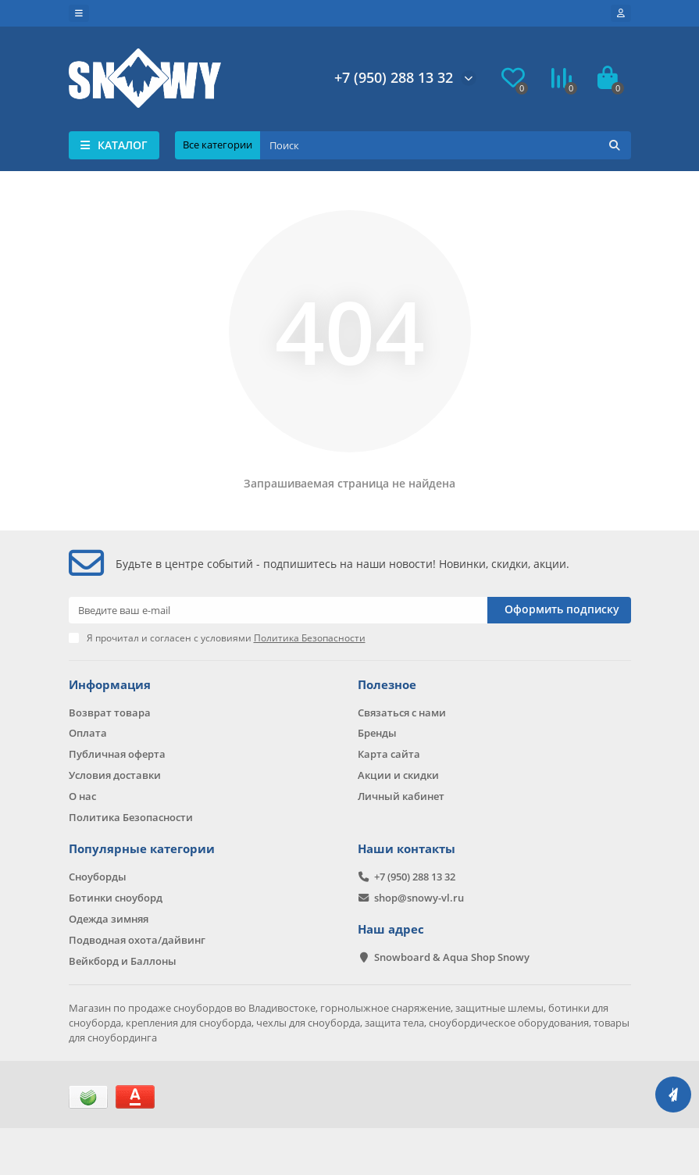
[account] (621, 13)
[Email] (278, 610)
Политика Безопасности (131, 817)
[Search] (445, 145)
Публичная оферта (117, 754)
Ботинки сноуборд (115, 898)
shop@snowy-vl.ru (419, 898)
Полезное (387, 685)
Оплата (88, 733)
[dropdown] (79, 13)
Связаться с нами (402, 712)
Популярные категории (142, 849)
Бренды (377, 733)
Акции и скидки (398, 775)
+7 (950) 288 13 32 (393, 77)
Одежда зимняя (108, 919)
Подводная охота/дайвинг (137, 940)
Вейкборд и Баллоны (123, 961)
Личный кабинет (401, 796)
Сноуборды (98, 877)
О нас (82, 796)
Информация (110, 685)
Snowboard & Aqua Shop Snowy (452, 957)
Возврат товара (110, 712)
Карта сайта (389, 754)
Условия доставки (115, 775)
